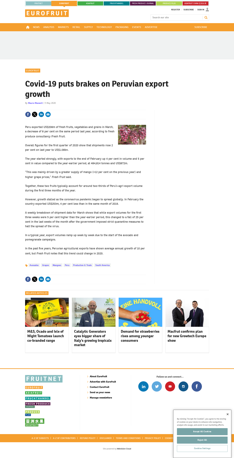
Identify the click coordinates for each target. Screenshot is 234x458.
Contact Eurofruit (99, 387)
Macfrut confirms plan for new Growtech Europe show (187, 336)
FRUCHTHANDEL (116, 3)
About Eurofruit (98, 376)
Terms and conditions (128, 438)
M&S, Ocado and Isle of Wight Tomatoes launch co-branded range (45, 336)
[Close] (227, 428)
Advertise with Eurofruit (103, 381)
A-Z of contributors (64, 438)
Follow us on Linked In (143, 386)
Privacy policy (153, 438)
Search (205, 17)
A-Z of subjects (40, 438)
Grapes (45, 265)
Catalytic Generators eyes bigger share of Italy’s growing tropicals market (93, 338)
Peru (67, 265)
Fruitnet (38, 3)
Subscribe (188, 10)
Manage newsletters (101, 397)
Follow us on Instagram (183, 386)
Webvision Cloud (124, 448)
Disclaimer (106, 438)
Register (175, 10)
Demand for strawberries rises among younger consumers (140, 336)
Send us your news (100, 392)
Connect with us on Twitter (157, 386)
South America (102, 265)
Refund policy (87, 438)
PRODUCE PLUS (169, 3)
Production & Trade (82, 265)
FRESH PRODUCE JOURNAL (143, 3)
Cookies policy (173, 438)
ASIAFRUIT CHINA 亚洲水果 (195, 3)
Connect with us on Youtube (170, 386)
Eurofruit (32, 70)
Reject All (202, 454)
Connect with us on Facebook (197, 386)
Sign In (200, 10)
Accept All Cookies (202, 445)
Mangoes (57, 265)
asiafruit (90, 3)
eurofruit (64, 3)
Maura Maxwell (35, 103)
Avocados (34, 265)
